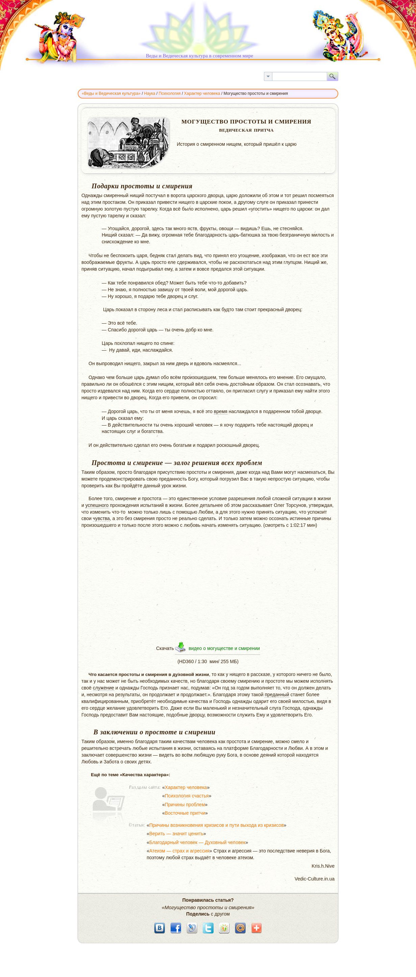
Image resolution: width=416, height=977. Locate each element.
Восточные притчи (185, 813)
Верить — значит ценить (176, 833)
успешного (97, 505)
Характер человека (186, 787)
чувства (101, 518)
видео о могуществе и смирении (224, 648)
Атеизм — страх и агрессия (179, 850)
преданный (277, 694)
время (220, 411)
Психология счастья (187, 795)
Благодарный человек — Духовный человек (197, 842)
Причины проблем (185, 804)
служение (103, 687)
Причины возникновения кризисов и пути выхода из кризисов (216, 825)
